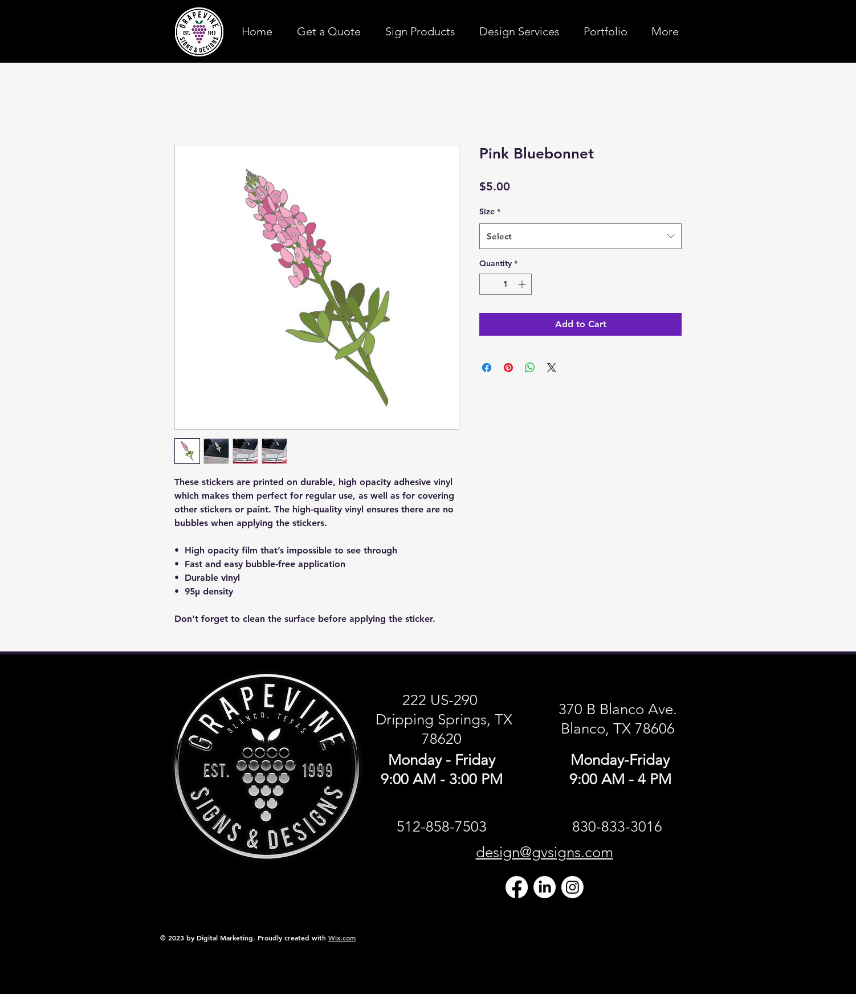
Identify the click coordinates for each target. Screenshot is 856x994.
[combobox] (580, 236)
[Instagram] (572, 887)
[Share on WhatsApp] (530, 367)
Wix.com (342, 937)
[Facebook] (517, 887)
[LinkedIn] (544, 887)
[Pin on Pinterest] (508, 367)
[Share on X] (552, 367)
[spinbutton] (505, 284)
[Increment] (523, 284)
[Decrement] (488, 284)
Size (489, 211)
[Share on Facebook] (487, 367)
